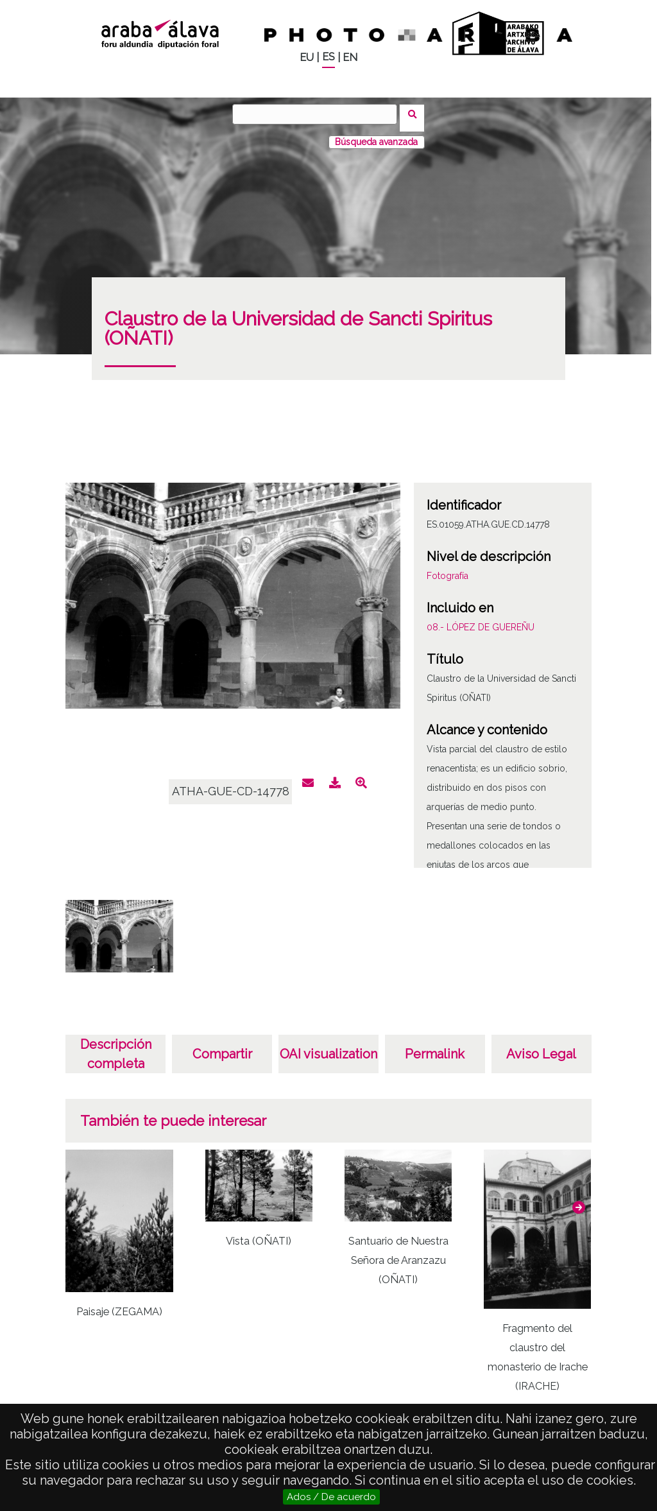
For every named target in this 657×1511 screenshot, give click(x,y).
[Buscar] (318, 114)
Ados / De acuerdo (331, 1497)
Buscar (416, 113)
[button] (578, 1199)
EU (307, 57)
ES (328, 57)
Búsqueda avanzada (376, 134)
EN (350, 57)
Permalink (435, 1046)
